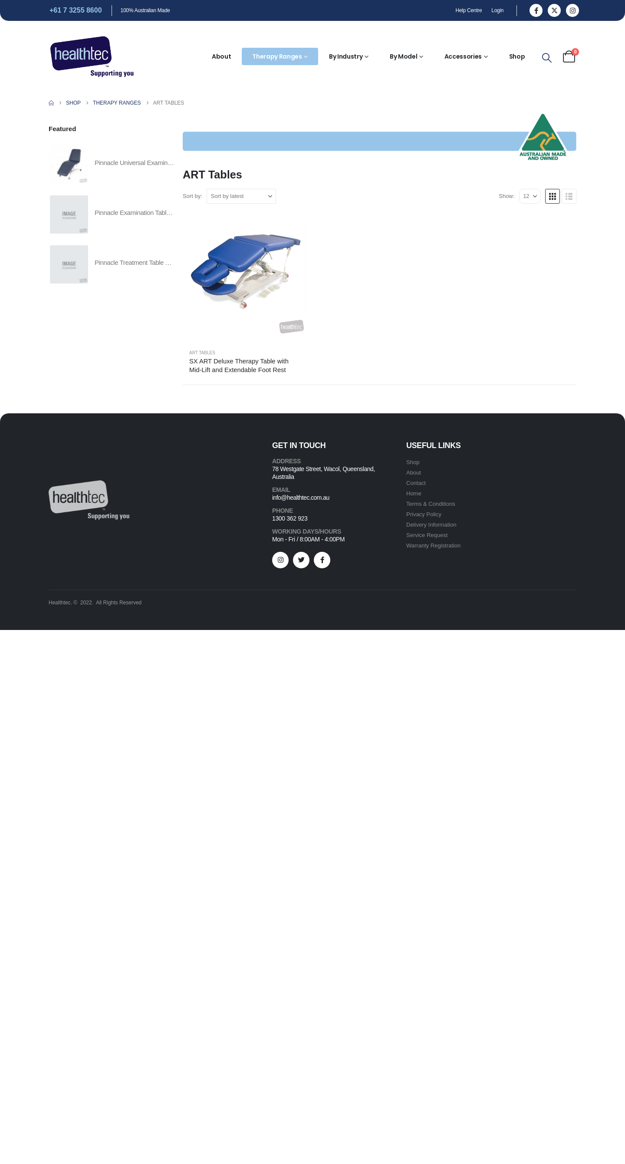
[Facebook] (536, 10)
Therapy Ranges (277, 56)
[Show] (530, 196)
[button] (547, 58)
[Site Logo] (92, 56)
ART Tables (202, 352)
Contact (416, 483)
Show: (506, 196)
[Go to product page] (245, 275)
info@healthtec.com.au (300, 764)
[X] (554, 10)
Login (497, 10)
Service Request (426, 535)
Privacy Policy (423, 514)
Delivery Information (431, 524)
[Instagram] (572, 10)
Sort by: (192, 196)
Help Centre (469, 10)
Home (413, 493)
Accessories (463, 56)
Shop (517, 56)
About (221, 56)
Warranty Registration (433, 545)
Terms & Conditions (430, 504)
